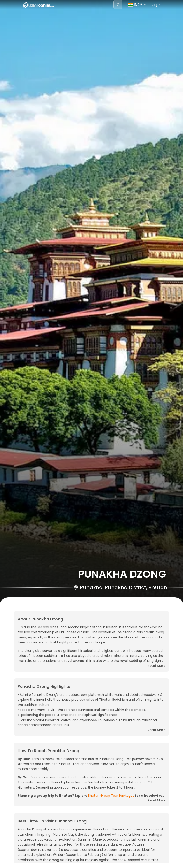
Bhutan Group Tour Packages (111, 795)
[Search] (117, 4)
